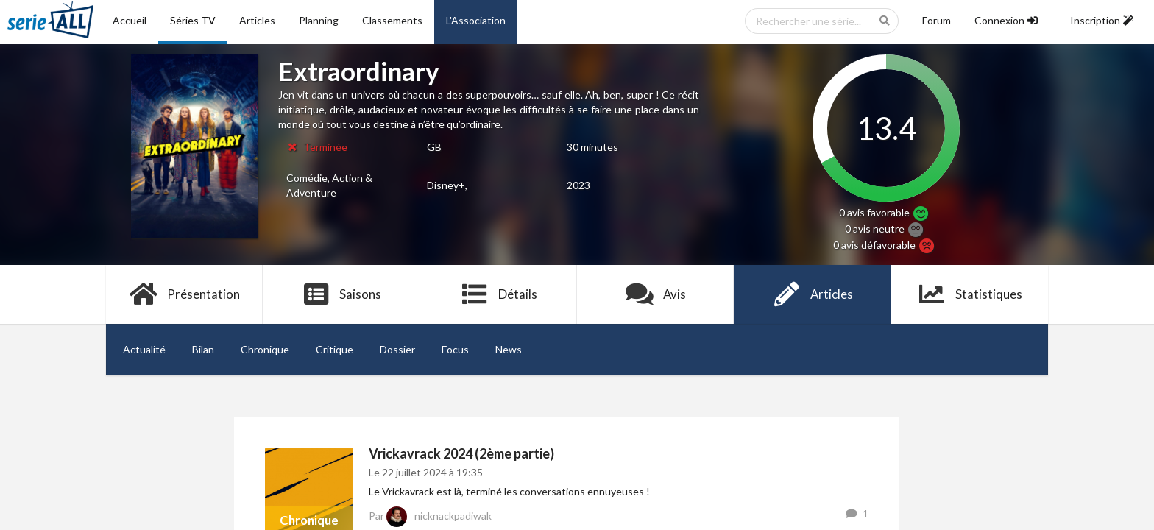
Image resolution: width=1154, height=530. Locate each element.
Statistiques (969, 294)
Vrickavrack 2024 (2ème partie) (461, 453)
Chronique (265, 349)
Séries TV (193, 20)
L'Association (476, 20)
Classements (392, 20)
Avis (655, 294)
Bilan (203, 349)
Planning (319, 20)
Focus (455, 349)
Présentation (184, 294)
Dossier (397, 349)
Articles (257, 20)
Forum (936, 20)
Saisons (342, 294)
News (508, 349)
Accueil (129, 20)
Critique (334, 349)
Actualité (144, 349)
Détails (498, 294)
